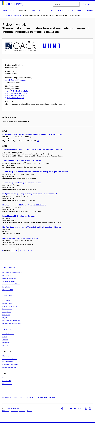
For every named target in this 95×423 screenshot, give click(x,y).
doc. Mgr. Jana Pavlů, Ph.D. (16, 95)
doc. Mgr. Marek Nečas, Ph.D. (17, 93)
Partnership (5, 342)
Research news (7, 303)
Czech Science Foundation (15, 80)
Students (69, 10)
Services (5, 345)
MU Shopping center (41, 397)
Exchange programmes (9, 278)
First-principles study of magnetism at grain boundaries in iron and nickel (29, 194)
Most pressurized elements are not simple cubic (20, 238)
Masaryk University (13, 408)
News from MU (6, 381)
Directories (5, 356)
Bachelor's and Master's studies (11, 272)
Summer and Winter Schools (11, 284)
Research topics (7, 309)
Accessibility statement (18, 411)
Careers (4, 337)
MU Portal (30, 397)
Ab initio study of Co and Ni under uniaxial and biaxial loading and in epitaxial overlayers (35, 172)
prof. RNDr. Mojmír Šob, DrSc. (17, 91)
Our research (6, 300)
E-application (6, 287)
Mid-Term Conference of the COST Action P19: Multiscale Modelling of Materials (31, 227)
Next (29, 250)
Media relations (7, 384)
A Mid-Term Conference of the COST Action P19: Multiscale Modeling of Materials (32, 149)
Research (7, 296)
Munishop (52, 397)
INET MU (22, 397)
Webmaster (5, 411)
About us (7, 329)
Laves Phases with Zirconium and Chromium (18, 216)
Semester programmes (9, 281)
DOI (38, 141)
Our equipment (6, 312)
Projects (4, 317)
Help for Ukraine (56, 10)
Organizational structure (9, 359)
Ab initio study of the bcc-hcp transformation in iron (21, 183)
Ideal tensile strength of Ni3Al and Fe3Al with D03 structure (24, 205)
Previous (6, 250)
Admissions (8, 268)
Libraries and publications (10, 364)
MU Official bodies (7, 362)
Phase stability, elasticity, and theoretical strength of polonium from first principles (32, 134)
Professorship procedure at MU (11, 323)
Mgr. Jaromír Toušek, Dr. (15, 98)
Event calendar (6, 378)
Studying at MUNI (7, 290)
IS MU (16, 397)
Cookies (29, 411)
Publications (6, 315)
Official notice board (8, 334)
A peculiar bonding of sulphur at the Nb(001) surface (21, 161)
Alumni (90, 10)
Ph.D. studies (6, 275)
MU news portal (7, 397)
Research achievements (9, 306)
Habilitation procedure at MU (11, 320)
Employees (80, 10)
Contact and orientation (9, 367)
